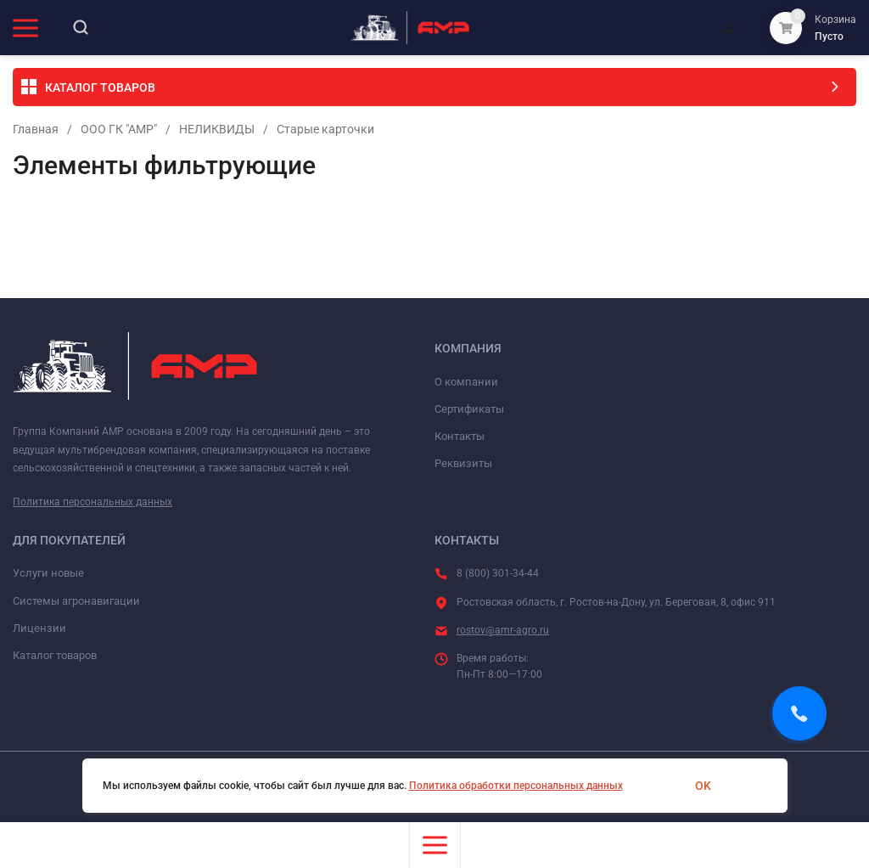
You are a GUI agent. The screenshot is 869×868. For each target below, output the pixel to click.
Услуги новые (48, 572)
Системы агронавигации (76, 601)
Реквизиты (463, 463)
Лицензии (39, 628)
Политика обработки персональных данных (516, 786)
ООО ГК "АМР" (119, 129)
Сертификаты (469, 409)
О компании (466, 381)
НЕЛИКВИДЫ (217, 129)
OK (703, 785)
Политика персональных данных (92, 502)
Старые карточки (325, 129)
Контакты (459, 436)
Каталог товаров (55, 655)
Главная (36, 129)
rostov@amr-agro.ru (503, 630)
